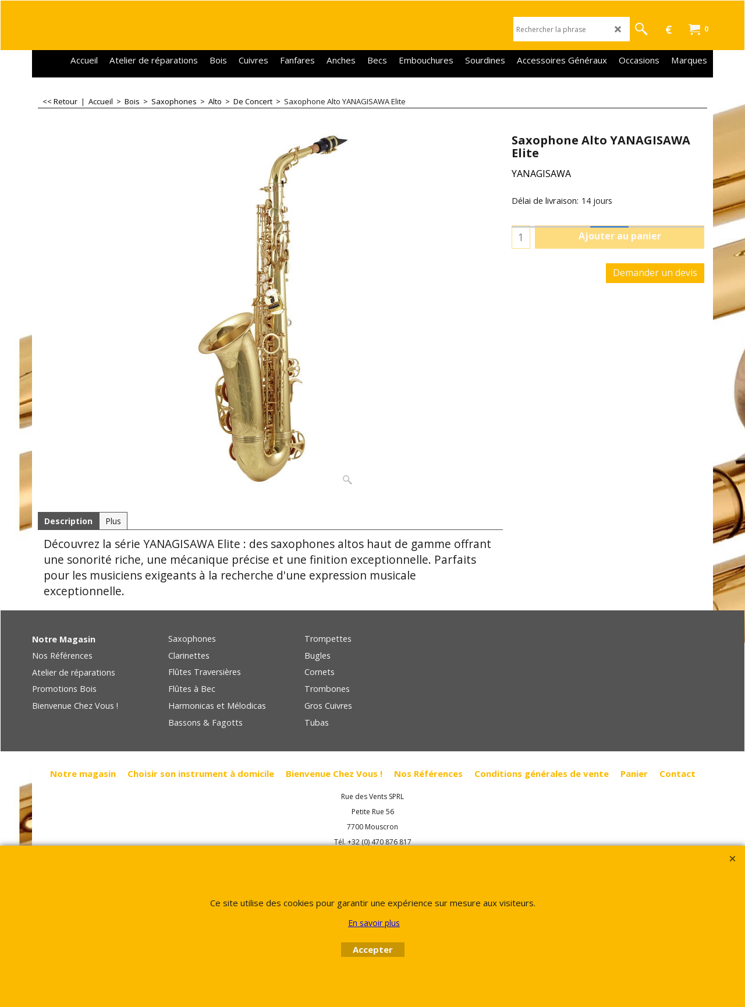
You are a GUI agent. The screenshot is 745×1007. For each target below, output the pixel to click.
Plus (113, 521)
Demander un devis (655, 272)
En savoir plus (374, 922)
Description (68, 521)
